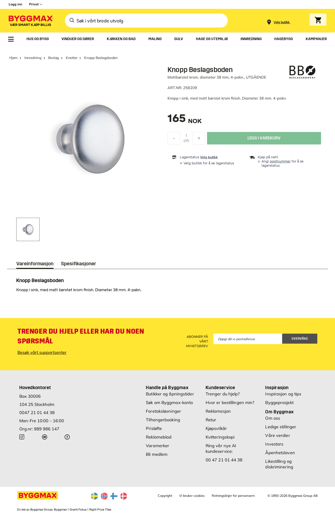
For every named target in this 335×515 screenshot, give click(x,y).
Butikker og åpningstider (170, 394)
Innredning (32, 57)
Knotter (71, 57)
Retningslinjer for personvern (233, 496)
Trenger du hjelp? (223, 394)
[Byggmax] (30, 21)
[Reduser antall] (174, 139)
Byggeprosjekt (279, 402)
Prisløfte (154, 428)
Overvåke (299, 339)
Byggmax (60, 509)
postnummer (280, 161)
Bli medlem (157, 454)
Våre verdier (277, 435)
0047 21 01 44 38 (37, 412)
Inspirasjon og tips (283, 394)
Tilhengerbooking (163, 419)
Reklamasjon (218, 411)
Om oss (272, 418)
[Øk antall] (199, 139)
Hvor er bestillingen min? (230, 402)
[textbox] (185, 120)
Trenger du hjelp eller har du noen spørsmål (80, 336)
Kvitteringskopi (220, 437)
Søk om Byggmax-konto (169, 402)
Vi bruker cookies (192, 496)
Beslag (53, 57)
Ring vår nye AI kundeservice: (221, 448)
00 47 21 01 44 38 (224, 460)
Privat (34, 4)
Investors (274, 444)
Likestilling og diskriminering (279, 464)
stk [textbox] (186, 141)
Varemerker (157, 445)
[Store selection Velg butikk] (281, 22)
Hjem (13, 57)
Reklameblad (158, 437)
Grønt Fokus (78, 509)
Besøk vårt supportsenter (42, 352)
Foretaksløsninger (163, 411)
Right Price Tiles (100, 509)
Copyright (165, 496)
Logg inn (15, 4)
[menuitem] (11, 39)
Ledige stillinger (280, 426)
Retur (211, 419)
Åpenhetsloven (280, 452)
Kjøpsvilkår (216, 428)
